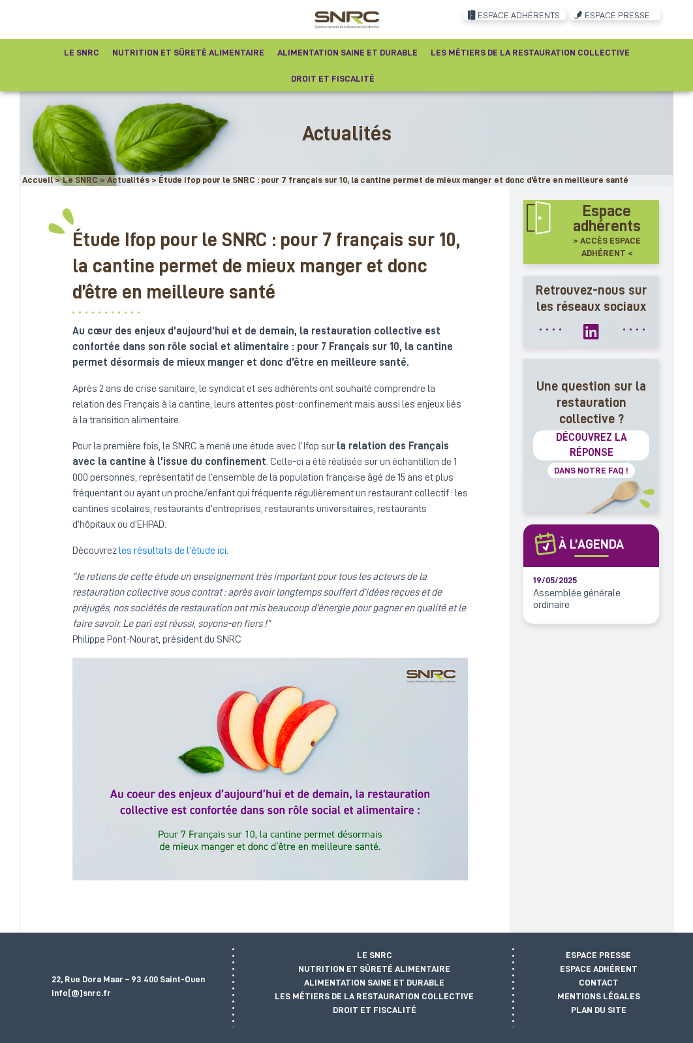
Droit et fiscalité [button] (333, 78)
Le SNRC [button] (81, 52)
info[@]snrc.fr (81, 992)
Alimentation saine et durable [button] (347, 52)
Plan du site (598, 1009)
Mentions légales (598, 996)
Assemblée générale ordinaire (577, 599)
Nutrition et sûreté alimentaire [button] (188, 52)
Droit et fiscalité (374, 1009)
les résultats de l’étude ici (172, 550)
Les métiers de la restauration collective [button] (530, 52)
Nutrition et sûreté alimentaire (374, 968)
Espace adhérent (599, 968)
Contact (599, 982)
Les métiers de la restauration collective (374, 996)
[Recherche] (394, 78)
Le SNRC (374, 954)
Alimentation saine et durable (374, 982)
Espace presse (598, 954)
